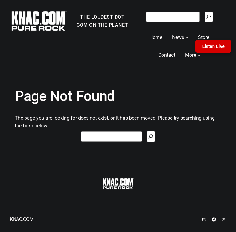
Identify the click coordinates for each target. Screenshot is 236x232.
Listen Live (213, 46)
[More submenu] (198, 55)
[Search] (209, 17)
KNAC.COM (21, 219)
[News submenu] (186, 37)
